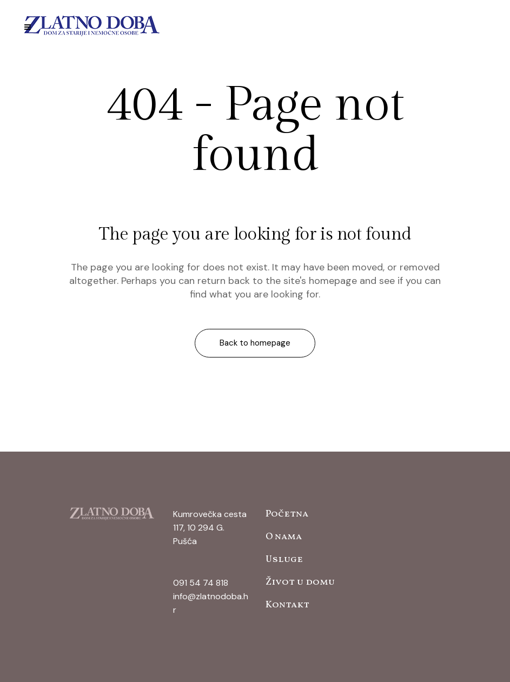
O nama (284, 537)
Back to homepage (255, 342)
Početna (287, 514)
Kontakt (287, 605)
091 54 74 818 (200, 582)
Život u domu (300, 582)
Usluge (284, 559)
